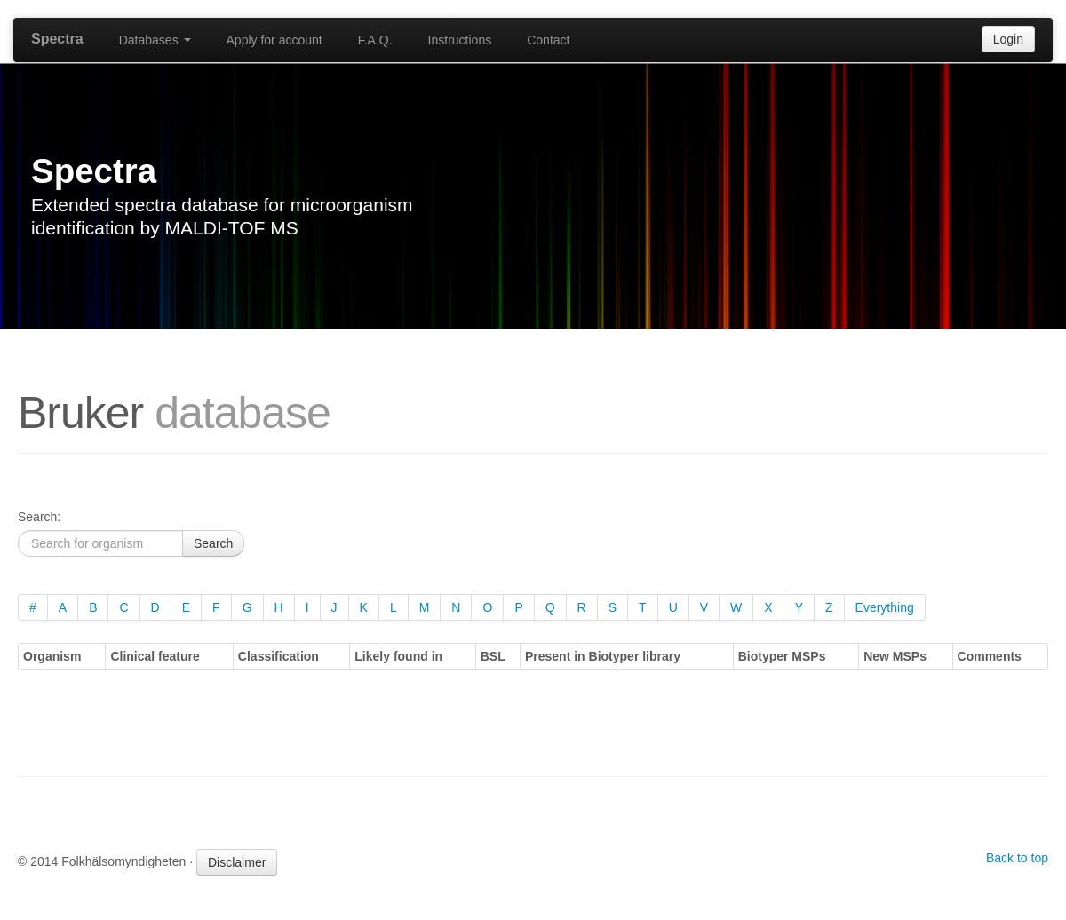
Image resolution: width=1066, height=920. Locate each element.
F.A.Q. (375, 40)
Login (1008, 39)
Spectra (57, 38)
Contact (548, 40)
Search (213, 543)
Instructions (460, 40)
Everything (884, 607)
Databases (155, 40)
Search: (39, 517)
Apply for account (274, 40)
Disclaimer (237, 862)
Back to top (1017, 858)
